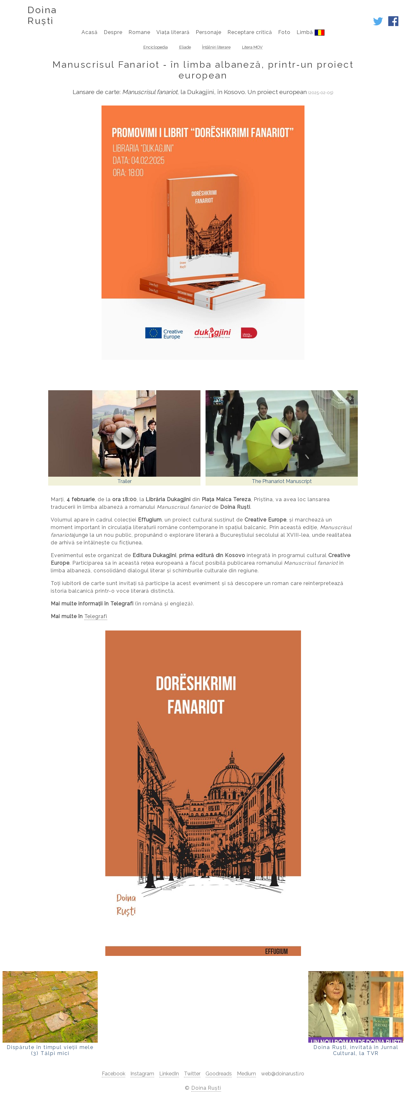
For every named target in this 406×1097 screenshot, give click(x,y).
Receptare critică (249, 32)
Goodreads (219, 1074)
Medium (246, 1074)
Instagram (142, 1074)
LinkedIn (169, 1074)
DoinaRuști (42, 15)
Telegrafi (96, 616)
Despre (113, 32)
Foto (284, 32)
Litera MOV (252, 47)
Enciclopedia (155, 47)
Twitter (192, 1074)
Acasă (90, 32)
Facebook (113, 1074)
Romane (139, 32)
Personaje (208, 32)
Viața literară (172, 32)
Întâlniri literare (216, 47)
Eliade (185, 47)
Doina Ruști (206, 1088)
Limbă (310, 32)
